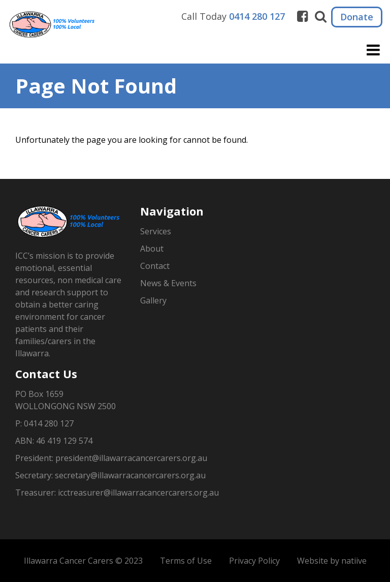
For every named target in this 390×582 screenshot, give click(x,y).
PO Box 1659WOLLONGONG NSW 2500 (65, 400)
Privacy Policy (254, 560)
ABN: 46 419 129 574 (53, 440)
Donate (356, 17)
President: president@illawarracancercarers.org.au (111, 458)
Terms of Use (186, 560)
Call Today (233, 16)
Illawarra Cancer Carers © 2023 (83, 560)
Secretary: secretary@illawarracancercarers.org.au (110, 475)
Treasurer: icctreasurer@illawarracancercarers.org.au (117, 492)
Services (155, 231)
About (152, 248)
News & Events (168, 283)
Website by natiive (332, 560)
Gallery (153, 300)
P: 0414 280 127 (44, 423)
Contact (155, 265)
